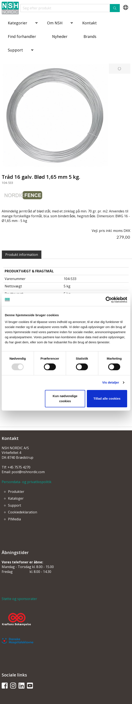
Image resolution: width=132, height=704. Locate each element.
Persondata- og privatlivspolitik (26, 481)
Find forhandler (22, 36)
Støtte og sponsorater (19, 598)
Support (15, 50)
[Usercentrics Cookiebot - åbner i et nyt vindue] (108, 300)
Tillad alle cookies (106, 398)
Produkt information (21, 254)
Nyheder (59, 36)
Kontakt (89, 22)
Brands (90, 36)
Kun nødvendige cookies (65, 398)
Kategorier (17, 22)
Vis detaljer (110, 382)
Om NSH (54, 22)
